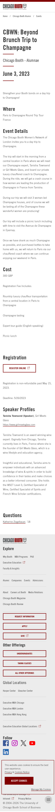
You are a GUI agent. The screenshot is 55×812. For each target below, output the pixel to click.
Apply (24, 626)
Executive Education (12, 562)
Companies (17, 580)
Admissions (38, 580)
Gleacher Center (25, 690)
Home (5, 16)
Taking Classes (24, 663)
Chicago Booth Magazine (14, 598)
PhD (32, 556)
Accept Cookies (19, 780)
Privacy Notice (24, 798)
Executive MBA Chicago (13, 702)
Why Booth (7, 556)
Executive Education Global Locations (20, 726)
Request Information (24, 616)
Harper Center (9, 690)
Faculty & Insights (11, 568)
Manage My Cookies (41, 789)
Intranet (6, 798)
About (5, 592)
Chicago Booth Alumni (22, 16)
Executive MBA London (13, 708)
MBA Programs (21, 556)
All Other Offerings (24, 673)
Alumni (6, 580)
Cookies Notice (22, 772)
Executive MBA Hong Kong (15, 714)
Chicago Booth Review (13, 604)
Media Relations (35, 592)
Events (39, 16)
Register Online (17, 368)
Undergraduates (24, 653)
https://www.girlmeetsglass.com (20, 424)
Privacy (8, 772)
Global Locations (16, 682)
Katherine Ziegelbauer (15, 521)
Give (23, 636)
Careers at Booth (18, 592)
